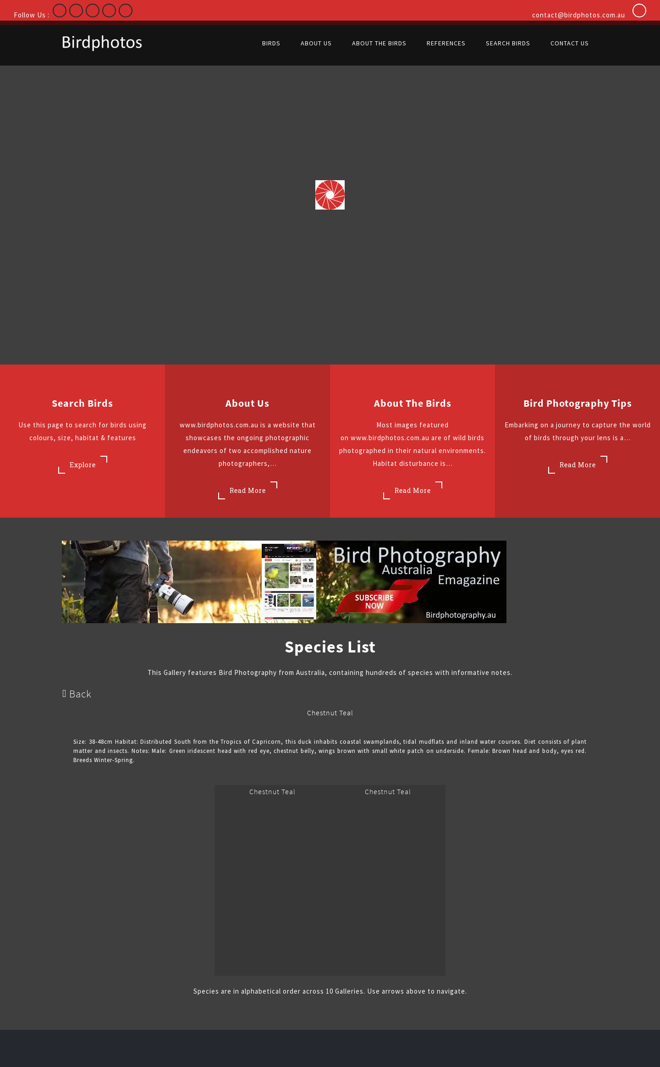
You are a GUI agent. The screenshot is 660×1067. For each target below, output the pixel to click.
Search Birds (82, 403)
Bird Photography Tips (577, 403)
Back (77, 693)
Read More (248, 490)
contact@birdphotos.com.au (578, 15)
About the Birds (412, 403)
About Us (248, 403)
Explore (83, 464)
